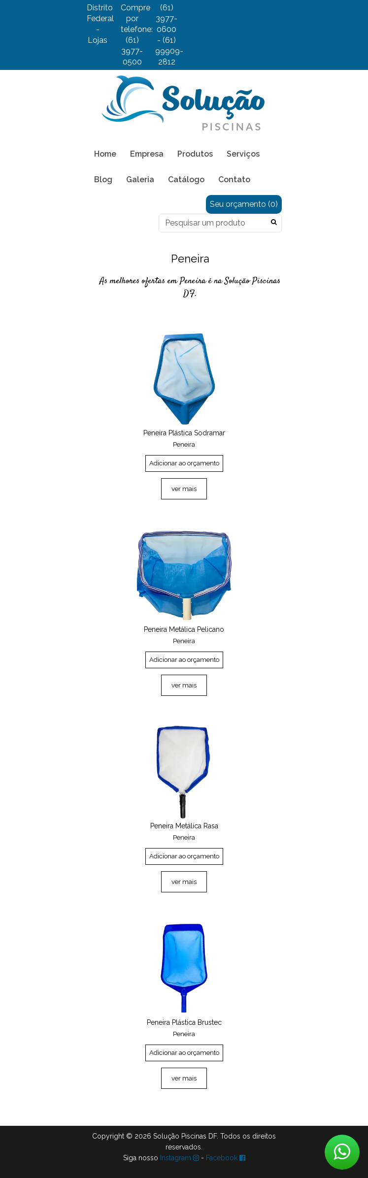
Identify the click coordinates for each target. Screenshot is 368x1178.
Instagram (179, 1158)
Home (105, 154)
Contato (234, 179)
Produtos (195, 154)
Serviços (243, 154)
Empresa (147, 154)
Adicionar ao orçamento (184, 463)
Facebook (225, 1158)
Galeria (140, 179)
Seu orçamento (244, 204)
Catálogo (186, 179)
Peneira (184, 444)
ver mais (184, 488)
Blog (103, 179)
